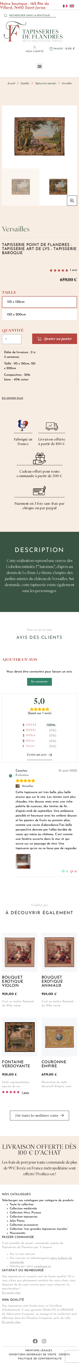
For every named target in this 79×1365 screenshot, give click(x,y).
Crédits (64, 1355)
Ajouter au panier (57, 339)
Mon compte (35, 51)
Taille (9, 292)
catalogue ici (42, 1266)
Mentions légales (38, 1351)
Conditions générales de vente (32, 1355)
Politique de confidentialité (40, 1359)
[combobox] (32, 15)
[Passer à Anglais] (70, 5)
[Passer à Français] (64, 5)
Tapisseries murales (45, 83)
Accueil (11, 83)
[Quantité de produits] (11, 339)
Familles (24, 83)
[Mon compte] (34, 47)
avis (73, 270)
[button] (39, 66)
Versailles (27, 786)
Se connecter (39, 681)
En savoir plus (11, 1293)
